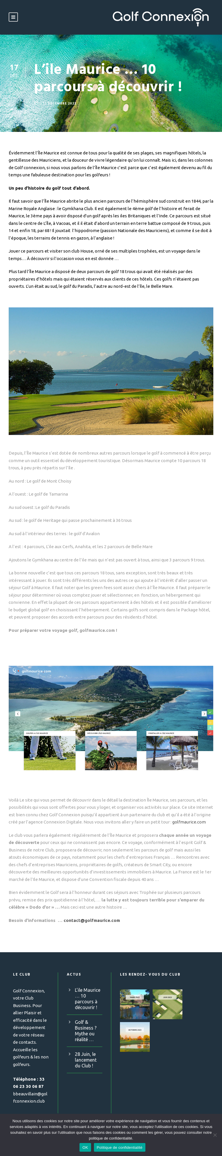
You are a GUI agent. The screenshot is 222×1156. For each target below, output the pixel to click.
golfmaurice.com (184, 821)
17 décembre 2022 (60, 103)
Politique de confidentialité (120, 1147)
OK (85, 1147)
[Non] (215, 1135)
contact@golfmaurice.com (89, 920)
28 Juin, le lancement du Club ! (85, 1060)
